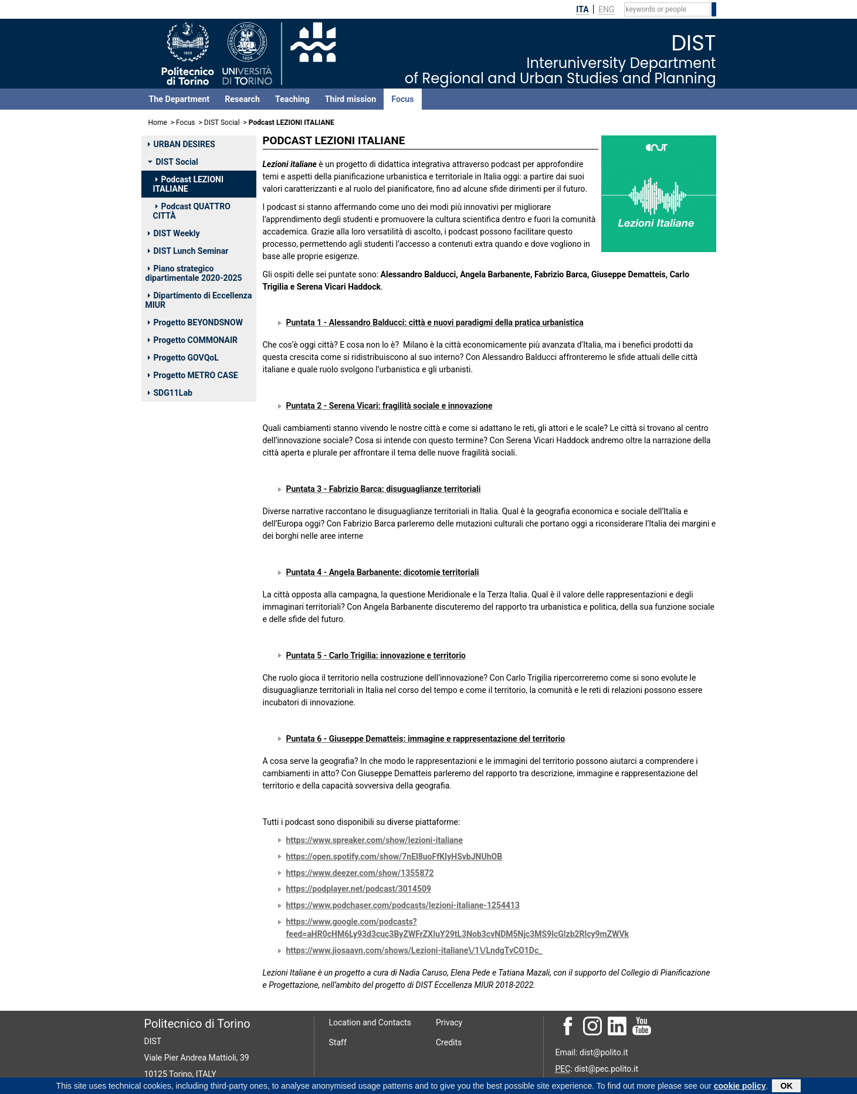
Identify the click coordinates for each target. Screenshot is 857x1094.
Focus (402, 99)
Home (157, 122)
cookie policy (740, 1086)
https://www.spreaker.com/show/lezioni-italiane (374, 840)
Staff (338, 1042)
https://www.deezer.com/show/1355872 (360, 873)
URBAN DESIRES (181, 144)
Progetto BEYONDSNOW (195, 322)
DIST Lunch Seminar (188, 251)
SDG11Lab (170, 392)
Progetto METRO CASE (193, 375)
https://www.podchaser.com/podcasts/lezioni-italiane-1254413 (403, 905)
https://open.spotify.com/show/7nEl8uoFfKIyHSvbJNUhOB (394, 856)
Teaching (292, 99)
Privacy (449, 1022)
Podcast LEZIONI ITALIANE (188, 184)
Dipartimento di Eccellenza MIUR (198, 300)
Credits (449, 1042)
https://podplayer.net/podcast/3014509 (358, 888)
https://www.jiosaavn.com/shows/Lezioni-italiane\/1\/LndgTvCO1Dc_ (414, 950)
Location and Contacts (370, 1022)
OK (786, 1086)
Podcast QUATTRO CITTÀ (192, 211)
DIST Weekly (174, 233)
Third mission (351, 99)
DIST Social (222, 122)
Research (242, 99)
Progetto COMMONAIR (193, 340)
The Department (179, 99)
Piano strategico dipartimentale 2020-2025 (193, 273)
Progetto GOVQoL (183, 357)
